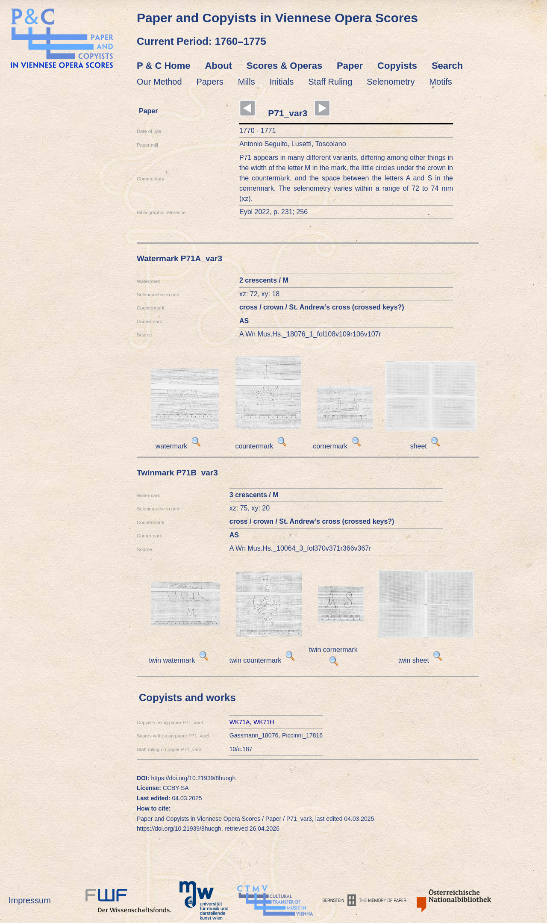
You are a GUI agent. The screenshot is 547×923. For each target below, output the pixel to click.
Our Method (159, 81)
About (218, 65)
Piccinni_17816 (302, 735)
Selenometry (391, 81)
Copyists (397, 65)
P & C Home (164, 65)
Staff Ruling (330, 81)
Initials (282, 81)
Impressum (30, 900)
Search (447, 65)
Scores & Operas (284, 65)
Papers (210, 81)
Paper (350, 65)
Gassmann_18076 (253, 735)
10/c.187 (241, 749)
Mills (246, 81)
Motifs (440, 81)
